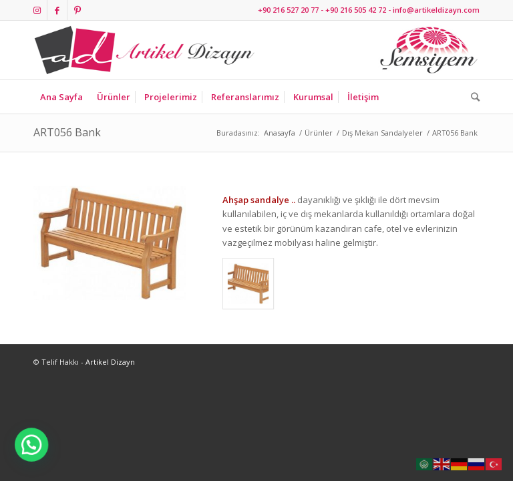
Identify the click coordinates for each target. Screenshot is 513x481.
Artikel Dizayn (110, 362)
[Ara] (472, 97)
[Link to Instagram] (37, 10)
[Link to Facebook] (57, 10)
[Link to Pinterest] (77, 10)
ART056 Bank (67, 132)
